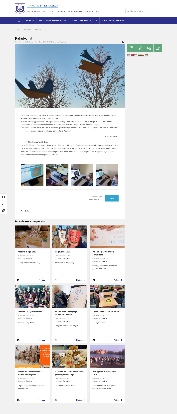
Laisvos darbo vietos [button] (81, 20)
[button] (145, 5)
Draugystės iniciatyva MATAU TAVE (106, 373)
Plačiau (42, 280)
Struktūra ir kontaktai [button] (113, 20)
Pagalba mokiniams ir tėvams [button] (52, 20)
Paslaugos (48, 12)
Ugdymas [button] (29, 20)
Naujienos (28, 29)
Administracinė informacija (69, 12)
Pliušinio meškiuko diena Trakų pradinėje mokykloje (69, 373)
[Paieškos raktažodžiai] (143, 11)
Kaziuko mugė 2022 (27, 252)
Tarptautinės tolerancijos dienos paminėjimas (30, 373)
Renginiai (38, 29)
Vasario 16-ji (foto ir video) (30, 312)
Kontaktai (100, 12)
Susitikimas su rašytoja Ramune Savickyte (66, 313)
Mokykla (89, 12)
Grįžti (27, 211)
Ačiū (112, 198)
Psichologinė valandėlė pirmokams (103, 253)
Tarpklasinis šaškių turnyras (105, 312)
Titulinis (18, 29)
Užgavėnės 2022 (62, 252)
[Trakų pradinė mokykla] (21, 8)
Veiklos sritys (33, 12)
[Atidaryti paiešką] (159, 11)
